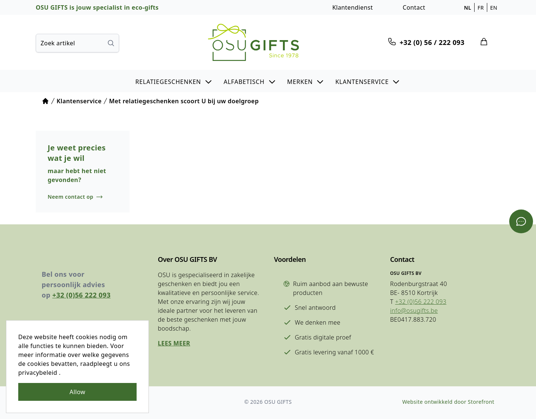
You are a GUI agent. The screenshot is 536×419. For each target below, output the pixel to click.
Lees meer (174, 343)
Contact (414, 7)
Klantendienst (352, 7)
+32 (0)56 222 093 (81, 294)
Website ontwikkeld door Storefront (448, 401)
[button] (174, 81)
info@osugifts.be (414, 310)
